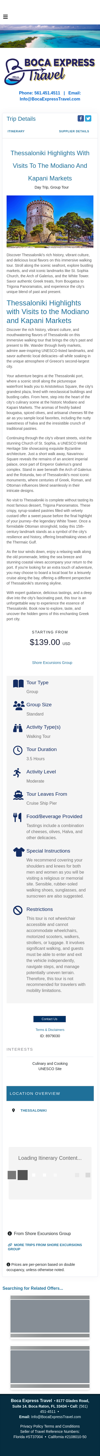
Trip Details (21, 118)
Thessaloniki (34, 1110)
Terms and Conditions (62, 1426)
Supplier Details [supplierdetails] (74, 131)
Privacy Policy (31, 1426)
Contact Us (49, 1019)
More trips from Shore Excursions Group (45, 1247)
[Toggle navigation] (5, 18)
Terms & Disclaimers (50, 1030)
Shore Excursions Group (52, 663)
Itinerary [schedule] (16, 131)
